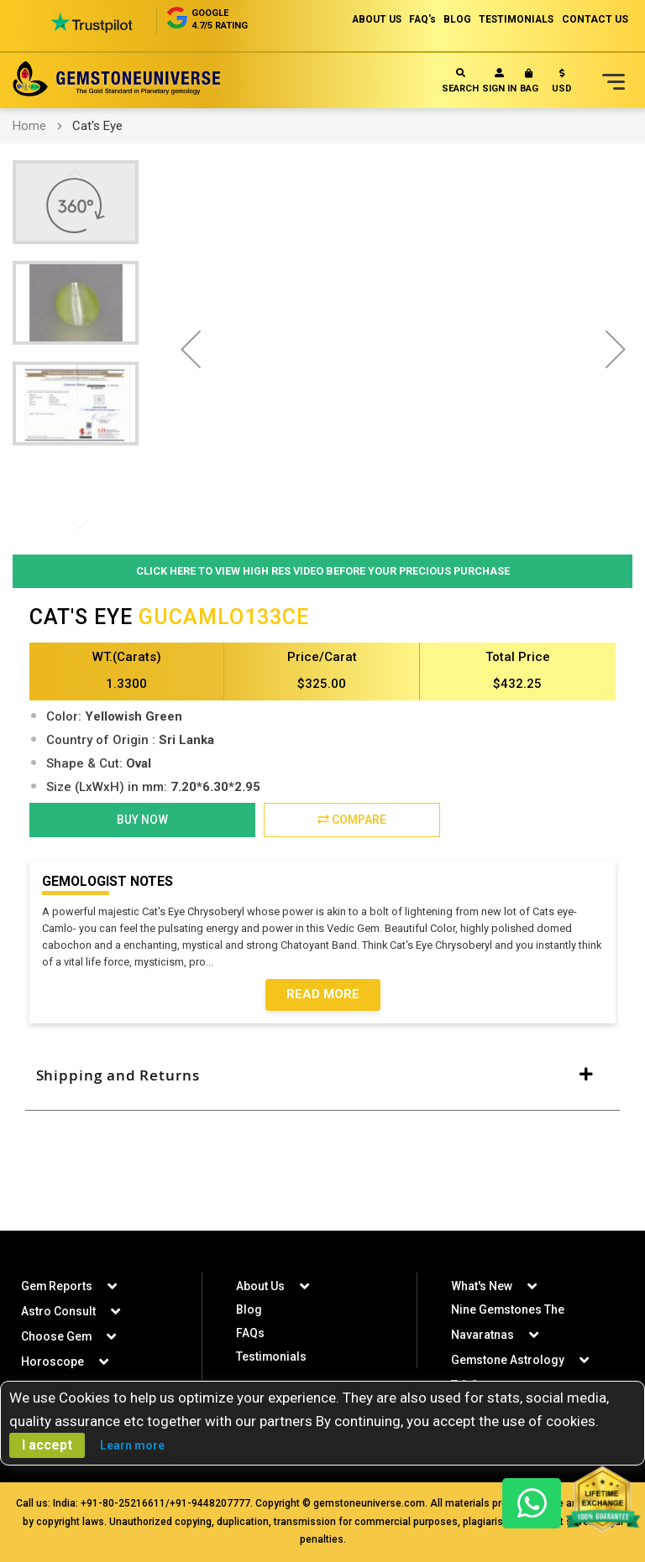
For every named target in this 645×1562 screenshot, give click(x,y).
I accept (47, 1445)
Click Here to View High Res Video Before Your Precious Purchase (323, 571)
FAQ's (418, 19)
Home (29, 125)
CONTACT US (595, 19)
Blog (249, 1309)
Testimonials (271, 1356)
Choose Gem (56, 1336)
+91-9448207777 (210, 1503)
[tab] (322, 1077)
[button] (562, 84)
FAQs (250, 1333)
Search (460, 81)
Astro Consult (58, 1311)
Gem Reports (57, 1286)
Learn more (132, 1445)
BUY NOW (142, 820)
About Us (260, 1286)
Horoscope (52, 1361)
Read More (322, 995)
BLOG (454, 19)
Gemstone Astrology (508, 1360)
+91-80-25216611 (123, 1503)
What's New (481, 1286)
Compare (351, 820)
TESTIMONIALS (514, 19)
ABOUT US (370, 19)
